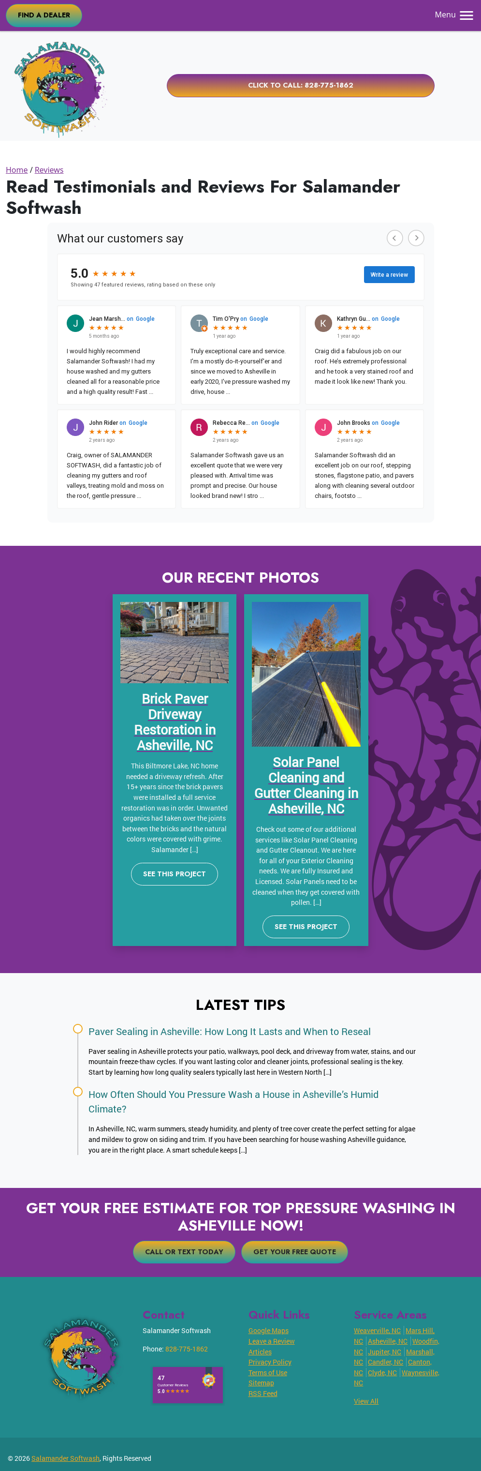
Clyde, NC (382, 1372)
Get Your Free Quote (294, 1252)
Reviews (49, 170)
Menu (455, 14)
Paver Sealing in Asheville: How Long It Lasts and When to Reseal (229, 1031)
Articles (260, 1351)
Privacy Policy (270, 1361)
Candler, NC (385, 1361)
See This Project (174, 874)
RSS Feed (262, 1393)
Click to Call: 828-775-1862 (300, 85)
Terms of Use (267, 1372)
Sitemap (261, 1382)
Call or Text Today (184, 1252)
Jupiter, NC (384, 1351)
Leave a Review (271, 1341)
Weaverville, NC (377, 1330)
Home (17, 170)
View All (366, 1401)
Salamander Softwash (65, 1458)
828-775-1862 (186, 1348)
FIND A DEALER (44, 15)
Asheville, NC (388, 1341)
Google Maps (268, 1330)
